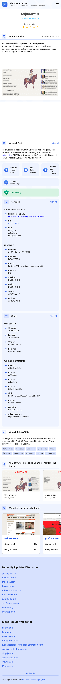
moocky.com (8, 581)
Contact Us (30, 673)
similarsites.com (10, 657)
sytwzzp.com (8, 611)
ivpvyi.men (7, 662)
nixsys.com (7, 627)
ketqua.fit (6, 632)
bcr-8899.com (9, 594)
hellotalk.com (9, 577)
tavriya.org (7, 607)
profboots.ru (52, 538)
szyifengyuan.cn (10, 603)
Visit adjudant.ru (30, 18)
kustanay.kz (8, 586)
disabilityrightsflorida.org (14, 649)
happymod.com (10, 640)
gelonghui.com (9, 573)
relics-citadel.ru (12, 538)
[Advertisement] (30, 61)
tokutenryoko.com (11, 590)
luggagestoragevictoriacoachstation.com (22, 644)
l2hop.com (7, 666)
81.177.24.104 (13, 223)
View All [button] (55, 143)
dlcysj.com (7, 653)
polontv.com (8, 636)
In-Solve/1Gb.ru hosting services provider (26, 216)
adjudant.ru (7, 155)
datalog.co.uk (9, 599)
